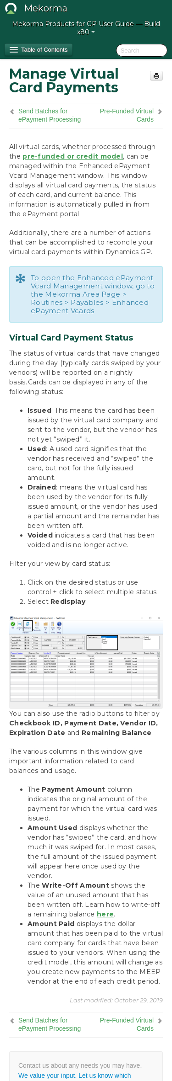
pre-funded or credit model (72, 156)
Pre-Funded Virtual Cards (127, 115)
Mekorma (45, 8)
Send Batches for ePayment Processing (49, 115)
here (105, 914)
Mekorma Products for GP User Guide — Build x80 (86, 28)
